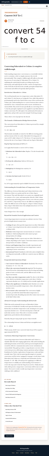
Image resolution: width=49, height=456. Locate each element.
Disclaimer (27, 452)
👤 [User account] (29, 2)
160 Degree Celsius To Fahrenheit (13, 412)
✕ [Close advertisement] (46, 6)
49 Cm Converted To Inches (11, 391)
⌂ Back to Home (9, 435)
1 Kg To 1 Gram (8, 415)
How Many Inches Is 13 (10, 397)
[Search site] (16, 2)
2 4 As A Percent (9, 421)
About (17, 452)
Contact (21, 452)
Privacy (32, 452)
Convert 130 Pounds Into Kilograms (13, 394)
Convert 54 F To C (22, 427)
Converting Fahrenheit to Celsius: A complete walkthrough (20, 56)
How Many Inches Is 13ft (10, 409)
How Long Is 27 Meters (10, 385)
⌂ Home (25, 1)
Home (13, 452)
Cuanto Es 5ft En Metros (10, 418)
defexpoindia (6, 2)
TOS (36, 452)
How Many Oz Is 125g (10, 388)
